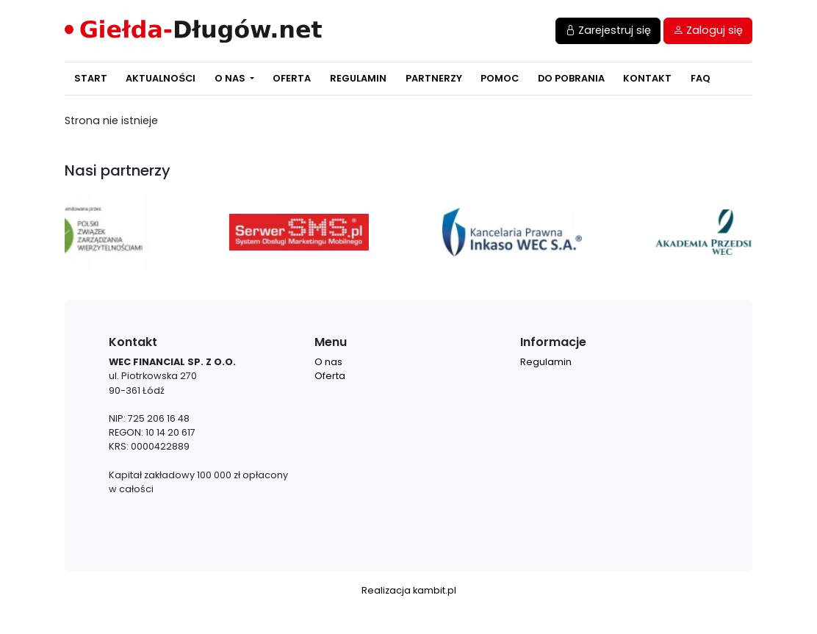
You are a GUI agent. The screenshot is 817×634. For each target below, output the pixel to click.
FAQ (700, 78)
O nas (231, 78)
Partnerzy (434, 78)
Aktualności (160, 78)
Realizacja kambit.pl (408, 590)
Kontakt (647, 78)
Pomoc (500, 78)
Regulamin (358, 78)
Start (90, 78)
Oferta (292, 78)
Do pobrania (571, 78)
